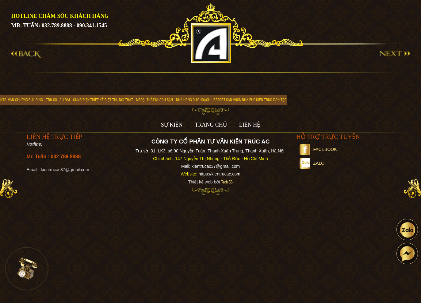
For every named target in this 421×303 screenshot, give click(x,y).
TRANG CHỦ (211, 125)
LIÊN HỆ (249, 125)
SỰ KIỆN (172, 125)
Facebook (318, 149)
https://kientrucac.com (219, 173)
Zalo (312, 163)
